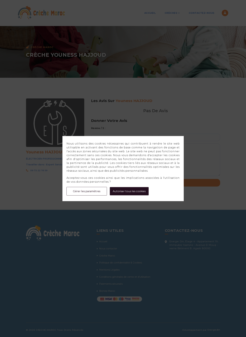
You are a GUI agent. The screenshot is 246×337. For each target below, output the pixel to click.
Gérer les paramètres (86, 191)
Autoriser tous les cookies (129, 191)
